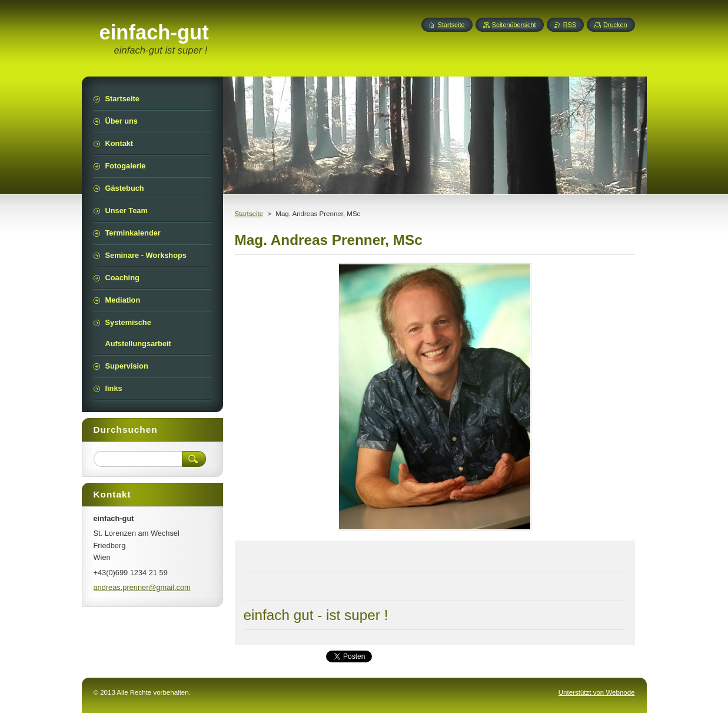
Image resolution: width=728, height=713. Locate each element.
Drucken (615, 24)
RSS (569, 24)
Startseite (249, 213)
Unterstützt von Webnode (597, 692)
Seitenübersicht (514, 24)
